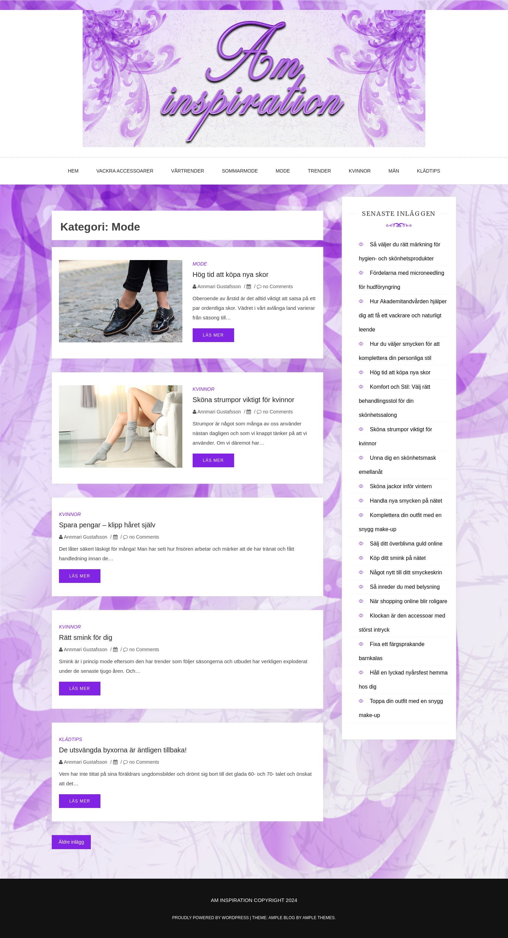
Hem (73, 171)
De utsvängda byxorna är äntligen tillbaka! (122, 750)
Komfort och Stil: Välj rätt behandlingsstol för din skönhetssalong (395, 401)
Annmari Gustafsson (219, 286)
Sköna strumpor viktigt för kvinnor (243, 399)
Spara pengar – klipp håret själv (107, 525)
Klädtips (428, 171)
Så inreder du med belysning (405, 587)
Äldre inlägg (71, 842)
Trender (319, 171)
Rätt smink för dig (85, 637)
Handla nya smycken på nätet (406, 501)
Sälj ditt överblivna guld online (406, 544)
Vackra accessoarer (124, 171)
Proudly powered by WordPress (211, 917)
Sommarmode (240, 171)
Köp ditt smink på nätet (398, 558)
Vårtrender (187, 171)
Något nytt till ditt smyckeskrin (406, 572)
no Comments (275, 286)
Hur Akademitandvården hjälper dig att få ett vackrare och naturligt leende (403, 315)
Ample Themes (318, 917)
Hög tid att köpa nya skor (230, 274)
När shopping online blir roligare (408, 601)
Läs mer (213, 335)
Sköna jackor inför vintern (401, 486)
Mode (283, 171)
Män (393, 171)
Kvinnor (360, 171)
